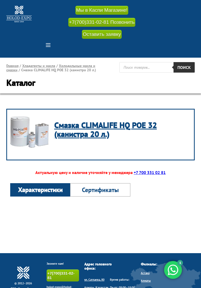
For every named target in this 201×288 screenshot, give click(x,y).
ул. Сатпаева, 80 (94, 279)
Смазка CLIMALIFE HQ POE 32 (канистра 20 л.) (105, 129)
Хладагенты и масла (38, 65)
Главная (12, 65)
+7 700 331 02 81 (150, 172)
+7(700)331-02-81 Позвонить (102, 22)
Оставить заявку (102, 34)
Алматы (146, 280)
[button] (48, 45)
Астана (145, 273)
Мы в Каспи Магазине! (102, 10)
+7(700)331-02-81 (61, 275)
